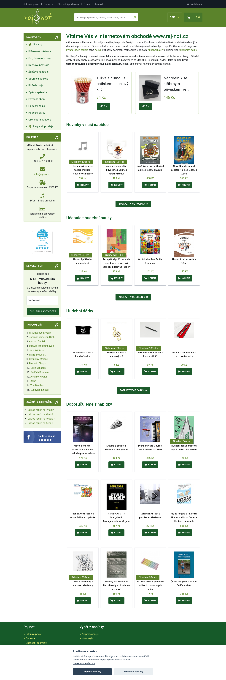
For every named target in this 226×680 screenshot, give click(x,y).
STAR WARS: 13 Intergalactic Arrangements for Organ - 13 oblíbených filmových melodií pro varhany (116, 521)
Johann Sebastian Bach (41, 337)
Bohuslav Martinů (38, 359)
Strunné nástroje (38, 78)
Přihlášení (194, 4)
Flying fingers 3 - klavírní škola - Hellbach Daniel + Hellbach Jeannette (184, 517)
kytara (69, 49)
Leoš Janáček (38, 367)
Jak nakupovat (31, 4)
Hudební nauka (37, 105)
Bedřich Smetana (39, 372)
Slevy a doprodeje (41, 126)
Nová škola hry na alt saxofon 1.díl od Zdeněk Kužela (184, 170)
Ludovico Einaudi (39, 389)
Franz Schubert (37, 354)
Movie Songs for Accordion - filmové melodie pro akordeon (83, 449)
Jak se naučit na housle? (41, 418)
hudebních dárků (188, 49)
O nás (87, 4)
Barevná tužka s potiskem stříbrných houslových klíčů (150, 585)
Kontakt (98, 4)
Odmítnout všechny (133, 671)
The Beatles (37, 385)
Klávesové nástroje (39, 51)
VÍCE (103, 106)
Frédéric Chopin (37, 363)
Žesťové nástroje (38, 71)
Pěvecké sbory (36, 99)
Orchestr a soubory (39, 119)
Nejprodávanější (90, 634)
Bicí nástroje (35, 85)
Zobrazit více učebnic (133, 297)
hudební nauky (156, 49)
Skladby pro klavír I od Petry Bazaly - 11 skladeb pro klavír (116, 585)
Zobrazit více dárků (133, 390)
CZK (174, 17)
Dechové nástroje (38, 65)
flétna (98, 49)
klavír (77, 49)
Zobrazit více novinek (133, 204)
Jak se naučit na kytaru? (41, 409)
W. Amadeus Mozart (40, 332)
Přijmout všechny (92, 671)
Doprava (48, 4)
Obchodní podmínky (68, 4)
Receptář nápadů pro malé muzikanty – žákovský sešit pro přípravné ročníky (116, 263)
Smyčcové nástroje (39, 58)
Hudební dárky (36, 112)
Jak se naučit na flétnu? (40, 423)
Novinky (35, 44)
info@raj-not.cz (42, 174)
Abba (33, 381)
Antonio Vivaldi (38, 376)
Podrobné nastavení (84, 663)
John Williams (36, 350)
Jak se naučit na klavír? (40, 414)
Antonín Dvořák (37, 341)
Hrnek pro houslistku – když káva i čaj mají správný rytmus (117, 170)
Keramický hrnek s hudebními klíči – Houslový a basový (83, 170)
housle (85, 49)
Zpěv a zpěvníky (37, 92)
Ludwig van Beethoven (41, 345)
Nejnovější (87, 638)
